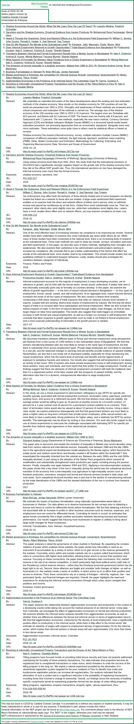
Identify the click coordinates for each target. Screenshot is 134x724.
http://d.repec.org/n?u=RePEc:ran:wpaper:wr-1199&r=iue (52, 382)
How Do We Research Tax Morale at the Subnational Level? (37, 44)
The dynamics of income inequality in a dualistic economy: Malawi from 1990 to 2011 (50, 65)
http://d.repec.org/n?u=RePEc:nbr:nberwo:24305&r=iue (51, 222)
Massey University (91, 716)
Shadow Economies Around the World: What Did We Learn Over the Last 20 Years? (49, 26)
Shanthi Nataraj (62, 50)
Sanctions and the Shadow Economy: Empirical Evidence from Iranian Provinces (47, 32)
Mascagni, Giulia (97, 44)
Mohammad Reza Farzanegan (109, 32)
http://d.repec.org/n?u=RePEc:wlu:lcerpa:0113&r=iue (50, 533)
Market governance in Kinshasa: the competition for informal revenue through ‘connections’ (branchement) (61, 75)
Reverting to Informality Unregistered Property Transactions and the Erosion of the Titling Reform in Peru (60, 84)
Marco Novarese (9, 712)
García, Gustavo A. (109, 81)
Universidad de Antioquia (14, 20)
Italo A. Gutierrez (24, 50)
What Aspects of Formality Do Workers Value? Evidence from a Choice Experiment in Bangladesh (56, 60)
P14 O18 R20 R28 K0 (34, 689)
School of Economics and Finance (61, 716)
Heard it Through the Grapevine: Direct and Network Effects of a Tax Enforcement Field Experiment (57, 38)
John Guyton (12, 41)
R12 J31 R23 (30, 639)
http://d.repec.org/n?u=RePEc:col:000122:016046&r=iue (52, 647)
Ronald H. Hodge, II (30, 41)
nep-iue (6, 5)
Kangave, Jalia (79, 44)
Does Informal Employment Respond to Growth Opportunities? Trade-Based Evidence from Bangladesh (60, 47)
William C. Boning (122, 38)
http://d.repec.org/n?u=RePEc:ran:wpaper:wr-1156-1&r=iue (53, 696)
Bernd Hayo (86, 158)
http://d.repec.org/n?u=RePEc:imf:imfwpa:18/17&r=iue (51, 151)
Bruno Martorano (113, 440)
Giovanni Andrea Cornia (110, 65)
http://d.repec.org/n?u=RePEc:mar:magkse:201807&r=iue (53, 185)
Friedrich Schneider (51, 97)
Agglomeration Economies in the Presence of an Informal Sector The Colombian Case (50, 81)
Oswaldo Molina (25, 87)
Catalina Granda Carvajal (14, 17)
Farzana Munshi (51, 56)
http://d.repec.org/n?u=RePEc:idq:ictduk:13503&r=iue (50, 271)
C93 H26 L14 (30, 215)
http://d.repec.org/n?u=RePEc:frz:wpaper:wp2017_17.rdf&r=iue (55, 491)
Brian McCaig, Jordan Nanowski (62, 72)
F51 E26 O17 (30, 178)
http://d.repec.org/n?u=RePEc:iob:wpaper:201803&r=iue (52, 594)
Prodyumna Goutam (33, 278)
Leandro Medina (105, 26)
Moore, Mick (113, 44)
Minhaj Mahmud (33, 56)
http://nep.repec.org (69, 709)
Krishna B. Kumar (43, 50)
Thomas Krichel (36, 721)
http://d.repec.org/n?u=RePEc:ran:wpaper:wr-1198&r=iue (52, 328)
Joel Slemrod (49, 41)
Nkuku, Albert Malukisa (35, 540)
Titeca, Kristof (30, 78)
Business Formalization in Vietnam (24, 72)
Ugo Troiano (63, 41)
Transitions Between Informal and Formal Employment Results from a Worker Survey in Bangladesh (58, 53)
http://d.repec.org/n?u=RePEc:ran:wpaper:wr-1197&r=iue (52, 433)
